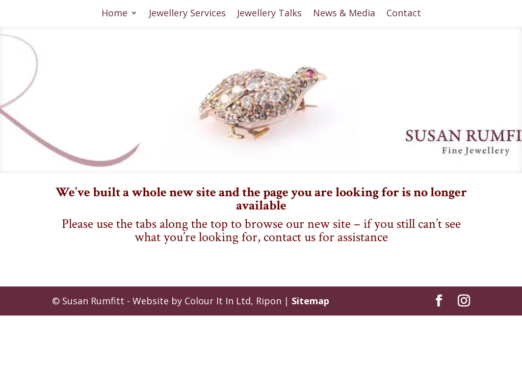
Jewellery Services (187, 14)
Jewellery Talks (269, 14)
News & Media (344, 14)
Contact (403, 14)
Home (114, 14)
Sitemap (310, 301)
